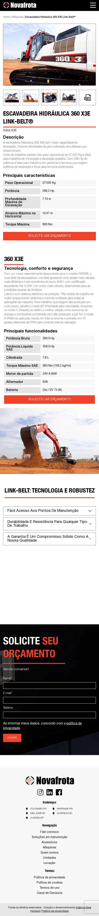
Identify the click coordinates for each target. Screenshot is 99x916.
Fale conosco (49, 832)
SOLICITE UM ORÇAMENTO (49, 236)
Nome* (7, 678)
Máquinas (17, 17)
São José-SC (37, 813)
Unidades (49, 858)
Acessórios (49, 842)
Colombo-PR (38, 809)
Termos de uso (49, 888)
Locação (49, 863)
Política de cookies (50, 882)
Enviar (12, 737)
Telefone (8, 708)
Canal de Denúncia (49, 893)
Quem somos (49, 852)
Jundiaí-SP (37, 818)
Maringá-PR (65, 809)
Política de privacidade (49, 877)
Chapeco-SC (64, 813)
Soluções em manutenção (49, 837)
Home (6, 17)
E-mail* (7, 693)
